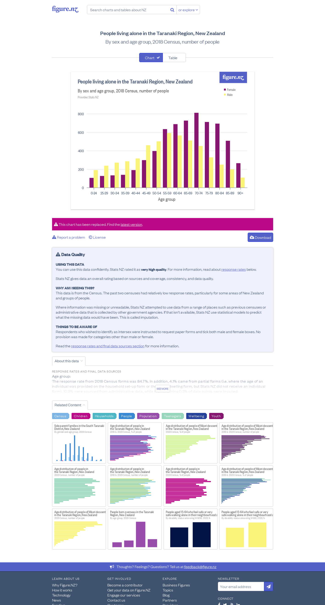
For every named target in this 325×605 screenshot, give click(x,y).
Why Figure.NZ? (65, 584)
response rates (233, 269)
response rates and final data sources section (107, 345)
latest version (131, 224)
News (56, 599)
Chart (149, 57)
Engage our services (123, 594)
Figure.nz (65, 9)
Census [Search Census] (60, 415)
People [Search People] (126, 415)
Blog (166, 594)
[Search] (172, 9)
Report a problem (68, 237)
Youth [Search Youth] (216, 415)
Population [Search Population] (148, 415)
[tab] (151, 57)
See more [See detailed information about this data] (162, 389)
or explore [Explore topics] (188, 9)
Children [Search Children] (81, 415)
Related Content (68, 404)
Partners (170, 599)
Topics (168, 589)
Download (260, 237)
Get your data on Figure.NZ (128, 589)
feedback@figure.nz (200, 566)
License (97, 237)
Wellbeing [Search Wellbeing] (196, 415)
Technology (61, 594)
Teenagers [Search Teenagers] (172, 415)
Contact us (116, 599)
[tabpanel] (162, 140)
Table (172, 57)
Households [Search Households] (104, 415)
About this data (67, 360)
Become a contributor (125, 584)
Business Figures (176, 584)
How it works (62, 589)
